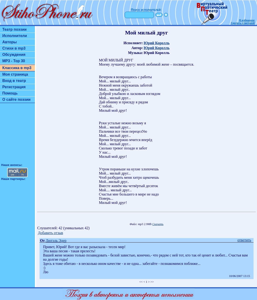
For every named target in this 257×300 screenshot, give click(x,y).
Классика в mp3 (16, 68)
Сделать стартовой (243, 23)
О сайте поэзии (16, 99)
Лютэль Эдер (56, 241)
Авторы (9, 42)
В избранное (247, 20)
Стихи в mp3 (14, 48)
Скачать (158, 224)
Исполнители (14, 36)
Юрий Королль (157, 43)
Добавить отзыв (50, 233)
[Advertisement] (17, 135)
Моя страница (15, 74)
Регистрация (14, 87)
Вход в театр (14, 81)
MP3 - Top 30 (13, 61)
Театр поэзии (14, 29)
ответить (244, 240)
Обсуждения (13, 55)
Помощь (10, 93)
